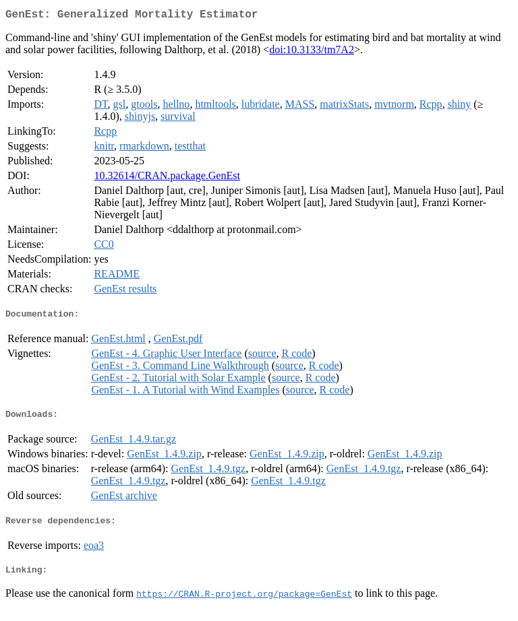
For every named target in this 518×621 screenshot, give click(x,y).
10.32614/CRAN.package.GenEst (166, 178)
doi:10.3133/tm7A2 (311, 52)
